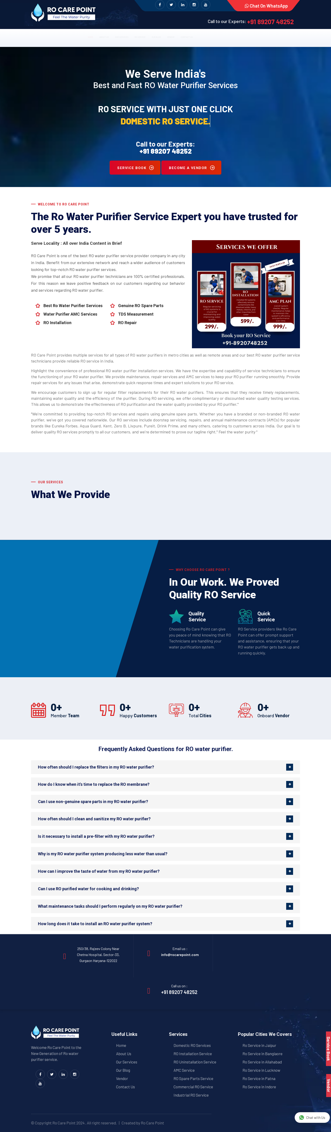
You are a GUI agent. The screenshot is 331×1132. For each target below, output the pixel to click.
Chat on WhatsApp (265, 6)
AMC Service (184, 1070)
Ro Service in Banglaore (262, 1053)
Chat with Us (312, 1117)
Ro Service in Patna (259, 1078)
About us (72, 36)
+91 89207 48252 (270, 22)
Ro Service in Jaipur (259, 1045)
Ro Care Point (64, 1122)
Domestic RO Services (192, 1045)
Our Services (106, 36)
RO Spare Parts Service (193, 1078)
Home (46, 36)
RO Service (141, 36)
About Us (123, 1053)
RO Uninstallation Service (195, 1062)
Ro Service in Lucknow (261, 1070)
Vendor (199, 36)
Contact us (229, 36)
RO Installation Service (193, 1053)
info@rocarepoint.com (180, 954)
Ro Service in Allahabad (262, 1062)
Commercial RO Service (193, 1086)
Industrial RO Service (191, 1095)
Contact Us (125, 1086)
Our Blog (171, 36)
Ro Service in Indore (259, 1086)
